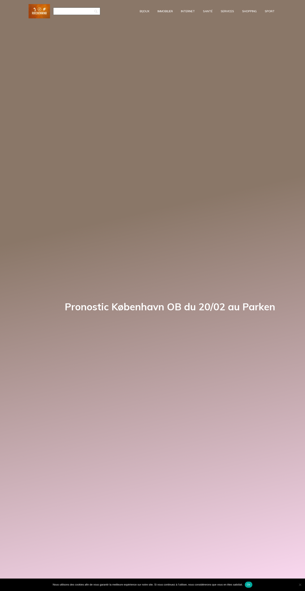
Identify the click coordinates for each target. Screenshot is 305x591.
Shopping (249, 11)
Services (227, 11)
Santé (208, 11)
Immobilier (165, 11)
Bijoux (144, 11)
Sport (270, 11)
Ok (248, 584)
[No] (300, 585)
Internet (188, 11)
